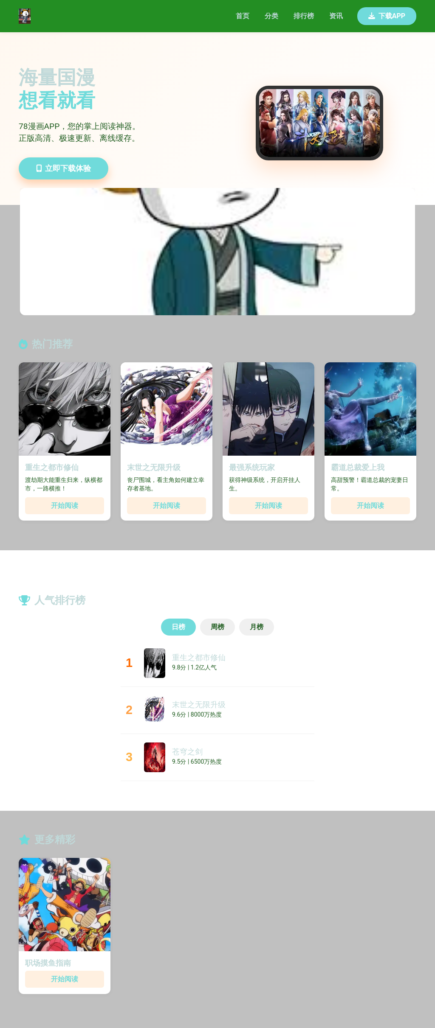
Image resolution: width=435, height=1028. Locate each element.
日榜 (178, 627)
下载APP (386, 16)
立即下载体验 (63, 168)
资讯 (336, 16)
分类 (271, 16)
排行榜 (304, 16)
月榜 (256, 627)
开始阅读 (64, 505)
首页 (242, 16)
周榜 (217, 627)
